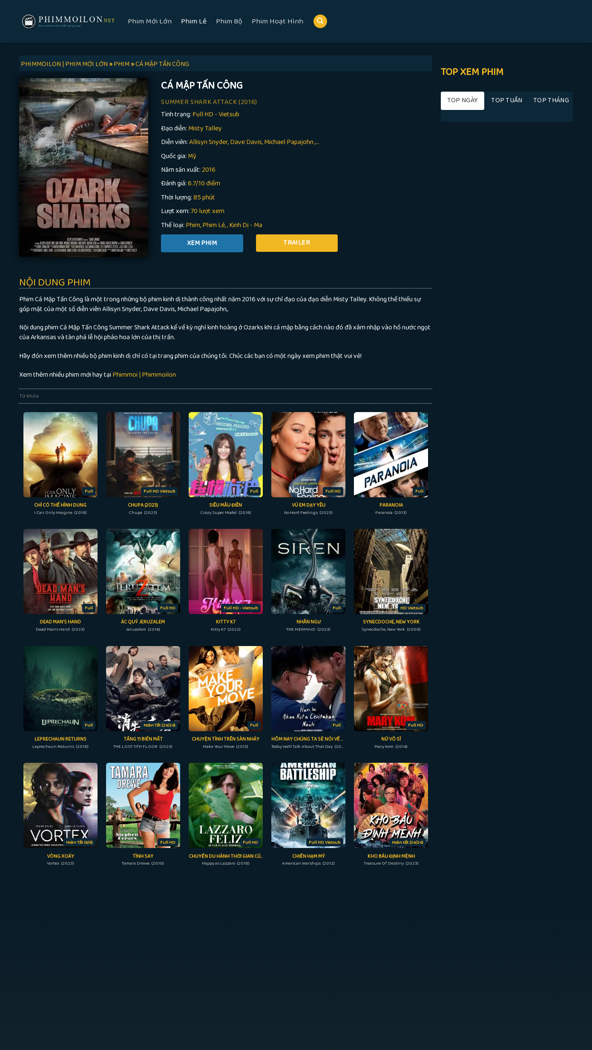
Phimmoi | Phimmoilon (144, 374)
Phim (193, 225)
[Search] (320, 21)
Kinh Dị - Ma (245, 225)
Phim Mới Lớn (150, 21)
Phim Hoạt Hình (277, 21)
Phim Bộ (229, 21)
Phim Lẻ (194, 21)
